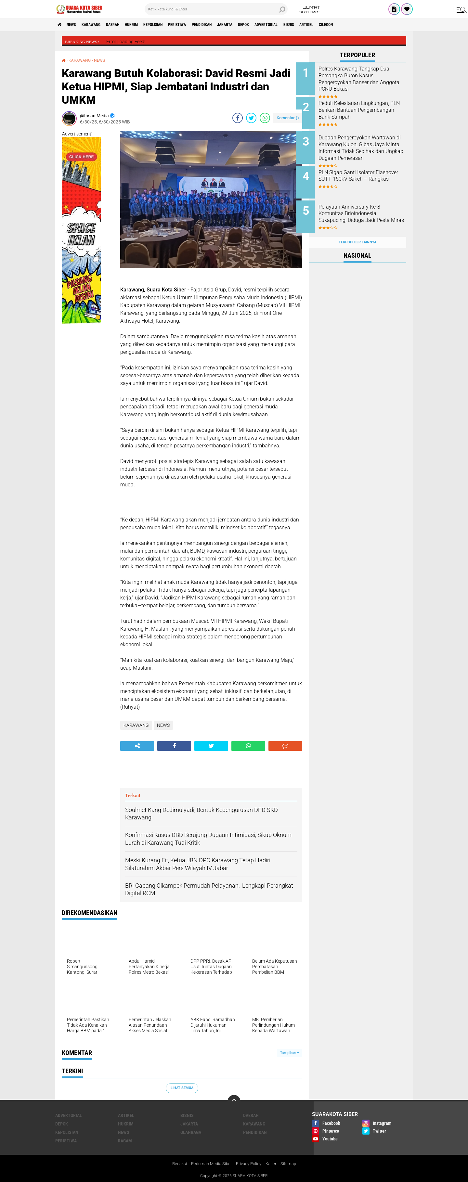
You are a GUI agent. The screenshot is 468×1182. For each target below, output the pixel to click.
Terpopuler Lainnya (357, 232)
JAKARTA (264, 24)
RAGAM (125, 1140)
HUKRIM (149, 24)
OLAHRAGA (190, 1132)
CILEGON (387, 24)
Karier (274, 1163)
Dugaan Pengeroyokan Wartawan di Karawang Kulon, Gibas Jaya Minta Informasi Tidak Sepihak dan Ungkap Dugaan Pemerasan (366, 147)
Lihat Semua (182, 1088)
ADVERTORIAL (314, 24)
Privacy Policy (250, 1163)
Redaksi (175, 1163)
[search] (216, 9)
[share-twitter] (251, 118)
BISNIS (341, 24)
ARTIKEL (364, 24)
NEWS (76, 24)
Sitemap (292, 1163)
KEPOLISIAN (176, 24)
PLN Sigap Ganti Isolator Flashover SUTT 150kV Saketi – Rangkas (365, 174)
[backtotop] (234, 1101)
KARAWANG (100, 24)
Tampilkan (289, 1052)
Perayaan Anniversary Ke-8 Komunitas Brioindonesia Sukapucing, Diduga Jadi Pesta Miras (362, 210)
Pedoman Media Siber (209, 1163)
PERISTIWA (206, 24)
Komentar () (288, 117)
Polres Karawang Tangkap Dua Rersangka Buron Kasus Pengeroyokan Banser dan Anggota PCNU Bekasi (364, 79)
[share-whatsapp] (265, 118)
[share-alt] (137, 746)
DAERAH (126, 24)
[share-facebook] (237, 118)
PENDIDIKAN (236, 24)
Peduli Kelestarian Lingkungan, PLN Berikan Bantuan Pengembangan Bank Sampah (360, 111)
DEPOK (286, 24)
